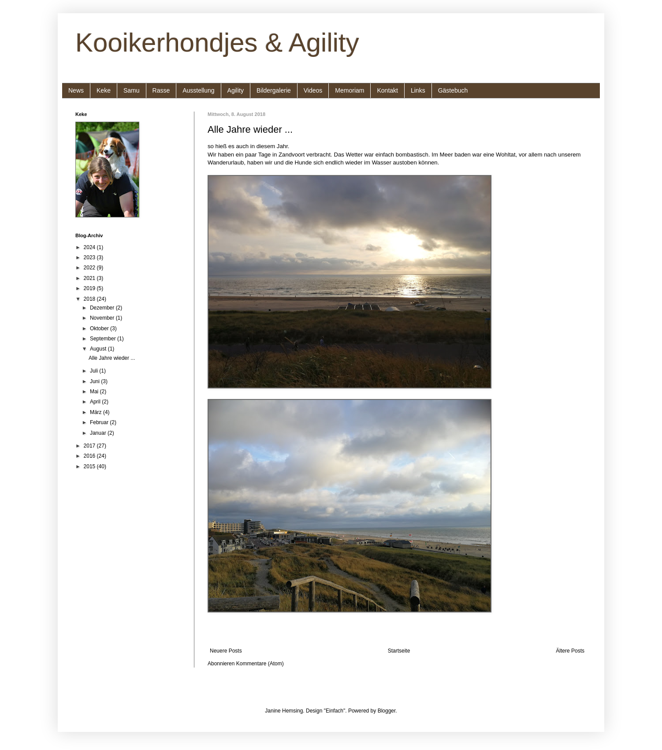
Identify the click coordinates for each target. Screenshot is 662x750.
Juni (95, 381)
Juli (94, 371)
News (76, 90)
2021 (90, 278)
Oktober (100, 328)
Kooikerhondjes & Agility (217, 42)
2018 (90, 299)
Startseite (399, 651)
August (99, 349)
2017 (90, 446)
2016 (90, 456)
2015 (90, 466)
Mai (95, 391)
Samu (131, 90)
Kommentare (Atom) (260, 663)
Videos (313, 90)
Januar (99, 433)
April (96, 402)
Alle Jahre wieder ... (250, 129)
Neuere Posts (226, 651)
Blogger (387, 711)
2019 (90, 288)
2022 (90, 268)
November (103, 318)
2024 (90, 247)
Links (418, 90)
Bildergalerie (274, 90)
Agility (235, 90)
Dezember (103, 308)
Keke (104, 90)
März (96, 412)
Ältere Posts (570, 651)
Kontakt (387, 90)
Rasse (161, 90)
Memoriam (349, 90)
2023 (90, 257)
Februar (100, 422)
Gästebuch (453, 90)
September (103, 339)
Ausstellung (198, 90)
